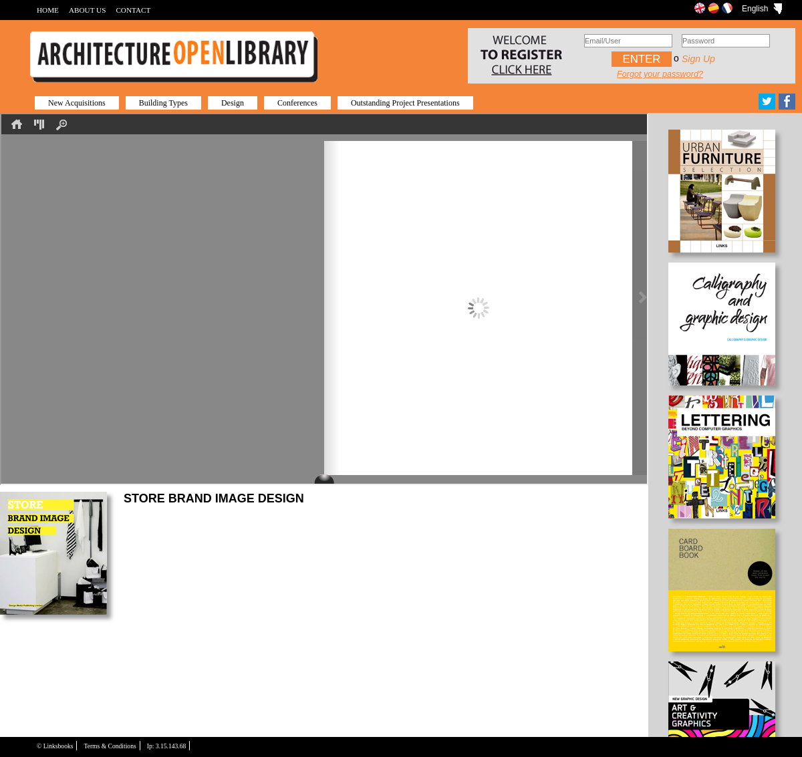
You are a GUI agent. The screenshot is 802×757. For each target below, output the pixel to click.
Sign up (698, 58)
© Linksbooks (55, 746)
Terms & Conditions (110, 746)
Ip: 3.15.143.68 (166, 746)
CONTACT (133, 10)
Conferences (297, 103)
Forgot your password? (660, 74)
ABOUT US (87, 10)
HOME (48, 10)
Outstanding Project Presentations (405, 103)
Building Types (163, 103)
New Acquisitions (77, 103)
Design (232, 103)
